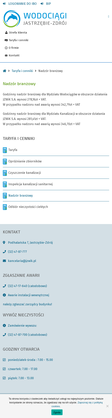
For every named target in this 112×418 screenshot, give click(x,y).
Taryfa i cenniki (18, 40)
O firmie (14, 47)
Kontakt (14, 55)
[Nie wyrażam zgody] (107, 406)
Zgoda (56, 412)
